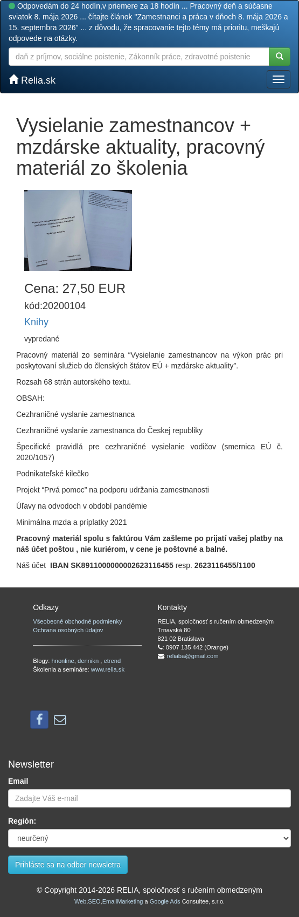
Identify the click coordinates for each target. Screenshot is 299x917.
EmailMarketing (122, 901)
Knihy (36, 322)
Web (80, 901)
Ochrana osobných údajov (68, 630)
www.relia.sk (107, 669)
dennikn (89, 661)
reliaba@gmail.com (193, 656)
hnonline (62, 661)
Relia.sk (32, 80)
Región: (22, 821)
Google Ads (165, 901)
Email (18, 781)
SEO (94, 901)
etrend (112, 661)
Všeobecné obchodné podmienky (77, 621)
